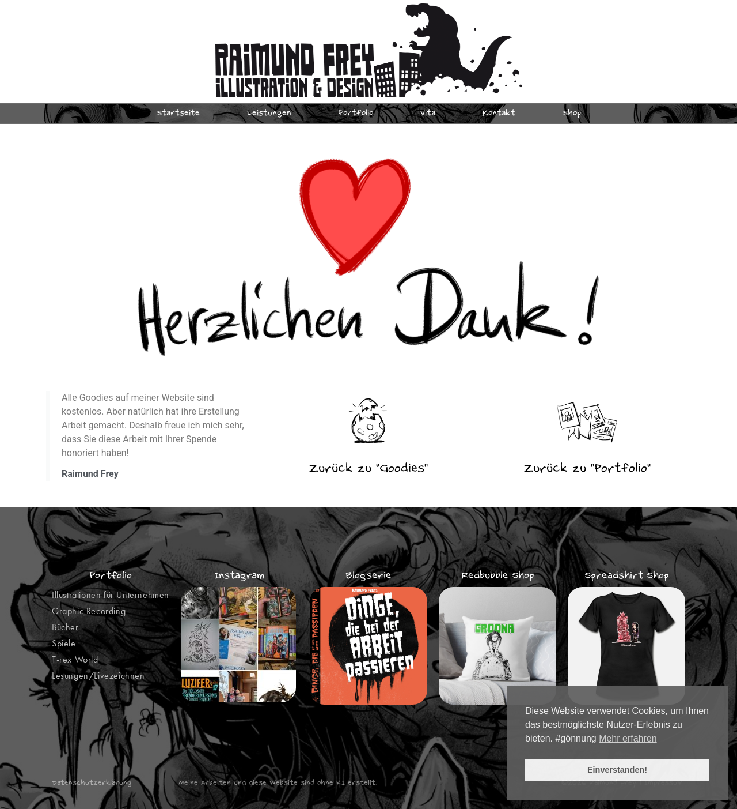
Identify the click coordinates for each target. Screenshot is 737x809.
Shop (572, 113)
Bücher (65, 627)
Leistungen (269, 113)
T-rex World (75, 659)
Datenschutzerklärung (92, 783)
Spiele (64, 643)
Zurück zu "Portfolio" (587, 469)
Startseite (178, 113)
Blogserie (368, 576)
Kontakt (499, 113)
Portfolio (356, 113)
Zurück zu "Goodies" (368, 469)
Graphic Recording (89, 611)
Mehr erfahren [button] (628, 738)
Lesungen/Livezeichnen (98, 675)
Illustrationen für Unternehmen (110, 595)
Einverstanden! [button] (617, 769)
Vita (427, 113)
